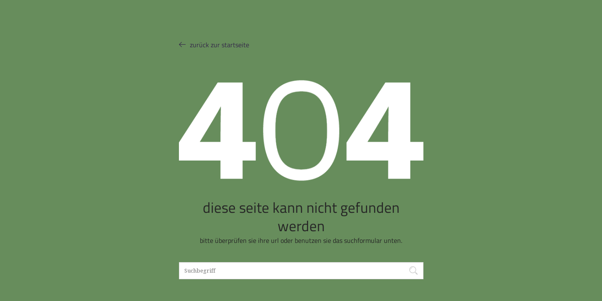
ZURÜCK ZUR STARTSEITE (214, 44)
